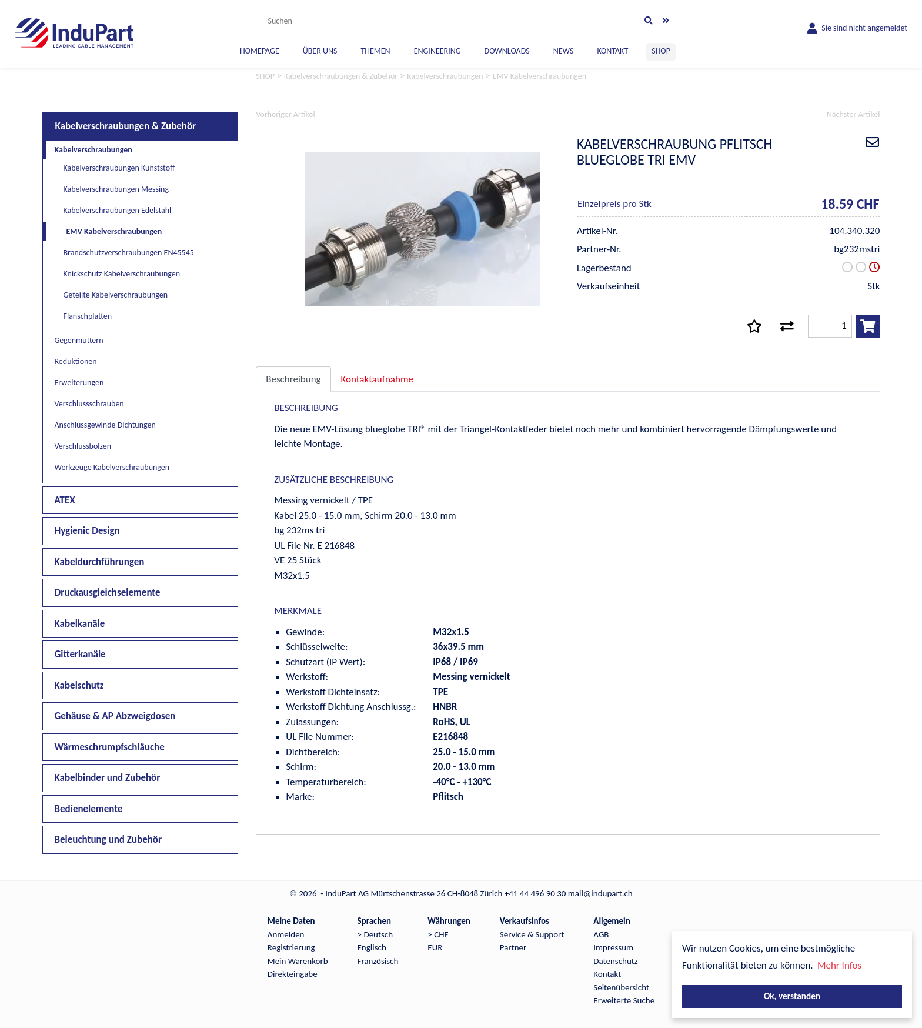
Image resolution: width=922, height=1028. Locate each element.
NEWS (563, 51)
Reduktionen (76, 361)
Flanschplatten (88, 316)
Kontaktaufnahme (377, 379)
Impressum (613, 947)
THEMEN (375, 51)
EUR (434, 947)
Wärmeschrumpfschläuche (110, 747)
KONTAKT (612, 51)
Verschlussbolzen (83, 446)
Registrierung (291, 947)
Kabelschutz (79, 685)
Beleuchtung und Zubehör (108, 839)
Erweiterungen (79, 383)
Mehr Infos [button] (839, 965)
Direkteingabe (293, 974)
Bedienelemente (89, 809)
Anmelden (286, 934)
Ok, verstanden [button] (792, 996)
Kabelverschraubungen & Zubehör (125, 126)
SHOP (661, 51)
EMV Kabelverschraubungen (114, 231)
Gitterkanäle (80, 654)
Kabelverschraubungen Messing (116, 189)
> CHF (437, 934)
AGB (601, 934)
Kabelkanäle (80, 624)
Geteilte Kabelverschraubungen (116, 295)
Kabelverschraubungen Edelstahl (118, 210)
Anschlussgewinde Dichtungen (105, 425)
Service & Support (532, 934)
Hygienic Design (87, 531)
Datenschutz (615, 961)
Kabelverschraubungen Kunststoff (119, 168)
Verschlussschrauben (89, 404)
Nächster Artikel (853, 114)
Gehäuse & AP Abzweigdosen (115, 716)
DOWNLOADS (507, 51)
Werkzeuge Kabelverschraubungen (112, 467)
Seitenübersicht (621, 987)
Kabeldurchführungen (100, 562)
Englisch (372, 947)
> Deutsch (375, 934)
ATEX (65, 500)
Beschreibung (293, 379)
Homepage (259, 51)
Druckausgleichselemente (108, 592)
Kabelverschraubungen (93, 150)
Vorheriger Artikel (285, 114)
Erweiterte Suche (623, 1000)
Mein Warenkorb (298, 961)
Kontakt (607, 974)
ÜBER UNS (320, 51)
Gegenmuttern (79, 340)
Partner (513, 947)
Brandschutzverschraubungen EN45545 (129, 253)
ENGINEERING (437, 51)
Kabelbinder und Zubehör (108, 778)
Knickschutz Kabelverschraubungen (122, 274)
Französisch (378, 961)
